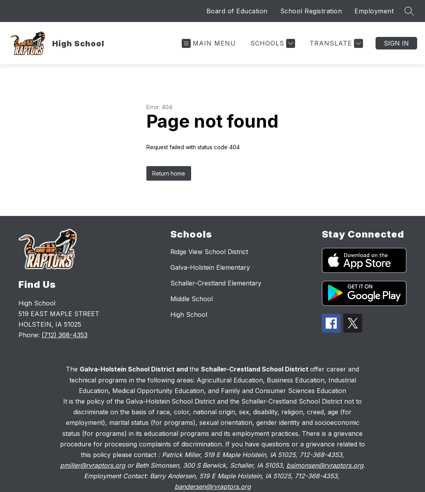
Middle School (191, 299)
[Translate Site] (335, 43)
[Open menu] (209, 43)
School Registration (311, 11)
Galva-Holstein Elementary (210, 267)
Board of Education (237, 11)
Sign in (396, 43)
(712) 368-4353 (65, 335)
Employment (374, 11)
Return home (168, 173)
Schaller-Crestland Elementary (215, 283)
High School (188, 314)
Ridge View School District (209, 252)
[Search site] (409, 11)
